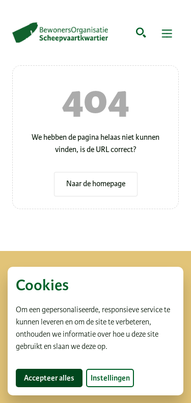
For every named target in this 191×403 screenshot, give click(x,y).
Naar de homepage (95, 183)
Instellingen (110, 378)
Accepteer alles (53, 378)
